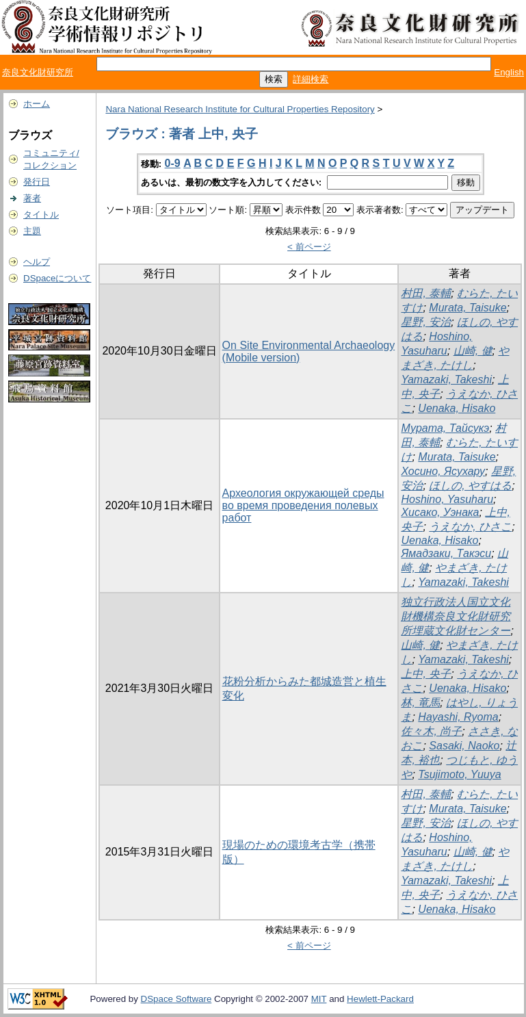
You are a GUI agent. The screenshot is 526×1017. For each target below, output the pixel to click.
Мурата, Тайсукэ (445, 428)
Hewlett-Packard (380, 999)
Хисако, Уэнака (440, 512)
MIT (319, 999)
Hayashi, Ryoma (458, 717)
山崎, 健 (472, 351)
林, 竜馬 (420, 702)
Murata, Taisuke (467, 307)
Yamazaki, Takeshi (446, 379)
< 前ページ (309, 247)
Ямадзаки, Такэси (446, 553)
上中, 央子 (426, 674)
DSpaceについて (57, 278)
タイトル (41, 214)
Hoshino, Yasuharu (447, 499)
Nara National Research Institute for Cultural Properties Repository (239, 109)
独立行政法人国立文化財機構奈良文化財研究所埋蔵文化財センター (455, 616)
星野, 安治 (426, 322)
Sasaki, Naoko (464, 745)
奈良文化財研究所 (37, 72)
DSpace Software (176, 999)
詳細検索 (310, 79)
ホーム (36, 104)
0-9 (173, 163)
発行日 (36, 182)
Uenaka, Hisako (456, 408)
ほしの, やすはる (470, 485)
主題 (32, 231)
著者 (32, 198)
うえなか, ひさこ (470, 526)
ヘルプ (36, 262)
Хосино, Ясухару (443, 471)
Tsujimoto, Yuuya (459, 774)
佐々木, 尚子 (431, 731)
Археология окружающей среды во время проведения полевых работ (303, 505)
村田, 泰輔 (426, 293)
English (509, 72)
